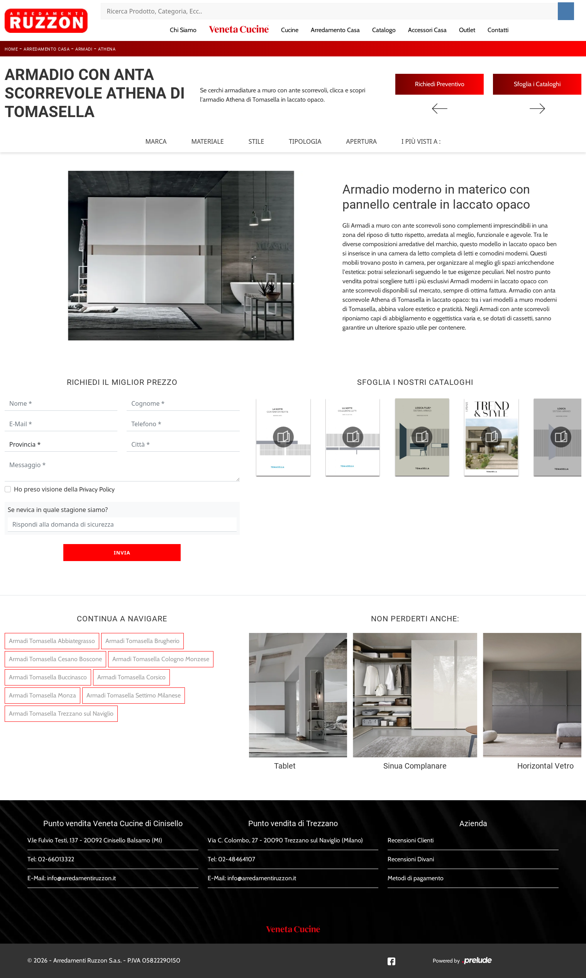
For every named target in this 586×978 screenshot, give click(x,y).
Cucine (289, 30)
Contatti (498, 30)
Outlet (467, 30)
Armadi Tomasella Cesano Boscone (55, 659)
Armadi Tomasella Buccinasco (48, 677)
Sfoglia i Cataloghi (537, 84)
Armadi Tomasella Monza (42, 695)
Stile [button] (256, 141)
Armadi (83, 49)
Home (11, 49)
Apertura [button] (361, 141)
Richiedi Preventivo (439, 84)
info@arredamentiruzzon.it (81, 878)
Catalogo (384, 30)
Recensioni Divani (411, 859)
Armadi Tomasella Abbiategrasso (52, 641)
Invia (122, 552)
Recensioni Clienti (411, 840)
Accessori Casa (427, 30)
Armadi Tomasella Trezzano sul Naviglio (61, 713)
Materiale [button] (207, 141)
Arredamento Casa (335, 30)
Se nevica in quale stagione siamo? (58, 509)
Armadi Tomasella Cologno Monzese (160, 659)
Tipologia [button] (305, 141)
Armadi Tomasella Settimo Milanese (133, 695)
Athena (106, 49)
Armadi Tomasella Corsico (131, 677)
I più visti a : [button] (421, 141)
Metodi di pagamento (416, 878)
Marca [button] (155, 141)
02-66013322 (56, 859)
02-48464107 (236, 859)
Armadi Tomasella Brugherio (142, 641)
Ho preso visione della (64, 489)
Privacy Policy (97, 489)
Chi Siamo (183, 30)
